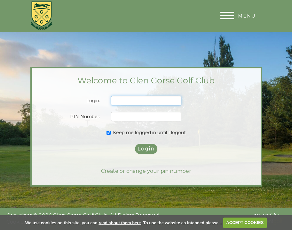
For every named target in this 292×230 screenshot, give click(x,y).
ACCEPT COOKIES (245, 222)
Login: (93, 100)
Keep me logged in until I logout (146, 132)
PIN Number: (85, 116)
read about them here (120, 222)
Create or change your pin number (146, 171)
